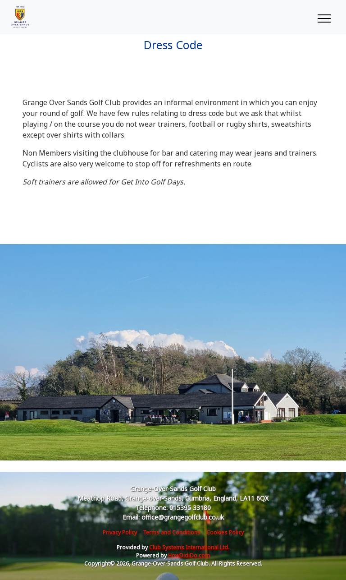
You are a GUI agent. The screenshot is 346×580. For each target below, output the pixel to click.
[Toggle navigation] (323, 17)
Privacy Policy (120, 532)
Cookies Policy (225, 532)
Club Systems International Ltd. (189, 547)
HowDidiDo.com (189, 555)
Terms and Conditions (171, 532)
